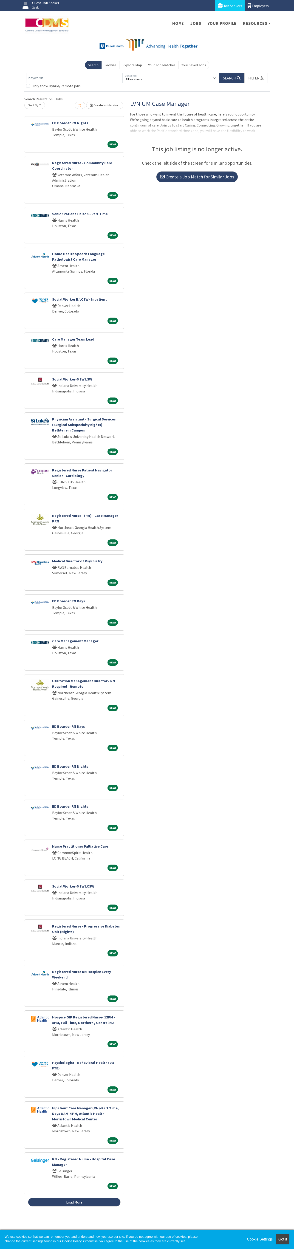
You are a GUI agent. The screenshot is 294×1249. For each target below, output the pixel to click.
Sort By (33, 105)
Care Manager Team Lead (73, 339)
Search (93, 65)
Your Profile (222, 23)
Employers (258, 5)
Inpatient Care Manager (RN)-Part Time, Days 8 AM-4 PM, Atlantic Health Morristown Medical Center (85, 1113)
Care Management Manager (75, 641)
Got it (282, 1239)
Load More (74, 1202)
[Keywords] (74, 78)
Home (178, 23)
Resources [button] (255, 23)
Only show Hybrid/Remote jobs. (56, 86)
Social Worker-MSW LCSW (73, 886)
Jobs (195, 23)
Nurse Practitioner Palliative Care (80, 846)
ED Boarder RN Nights (70, 123)
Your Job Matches (161, 65)
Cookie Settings (260, 1239)
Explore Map (132, 65)
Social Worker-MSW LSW (72, 379)
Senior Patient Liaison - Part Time (80, 213)
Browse (110, 65)
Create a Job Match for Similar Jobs (197, 177)
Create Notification (104, 105)
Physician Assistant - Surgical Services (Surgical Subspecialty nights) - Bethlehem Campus (84, 424)
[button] (256, 78)
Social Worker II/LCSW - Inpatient (79, 299)
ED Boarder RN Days (68, 601)
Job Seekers (230, 5)
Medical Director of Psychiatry (77, 561)
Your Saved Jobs (193, 65)
